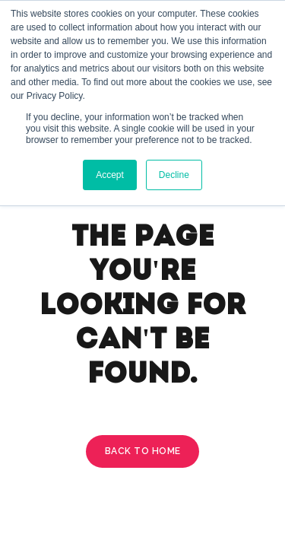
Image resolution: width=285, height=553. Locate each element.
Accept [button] (110, 175)
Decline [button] (174, 175)
